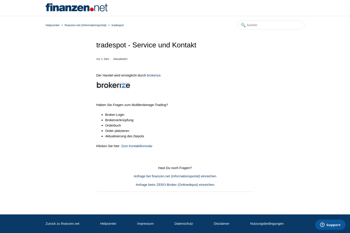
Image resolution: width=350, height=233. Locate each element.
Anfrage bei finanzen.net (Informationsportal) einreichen (175, 176)
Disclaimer (221, 223)
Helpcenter (53, 25)
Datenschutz (183, 223)
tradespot (118, 25)
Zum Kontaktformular (136, 146)
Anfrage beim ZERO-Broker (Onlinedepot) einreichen (175, 184)
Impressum (145, 223)
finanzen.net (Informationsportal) (85, 25)
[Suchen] (271, 25)
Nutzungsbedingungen (267, 223)
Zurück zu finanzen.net (62, 223)
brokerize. (154, 75)
